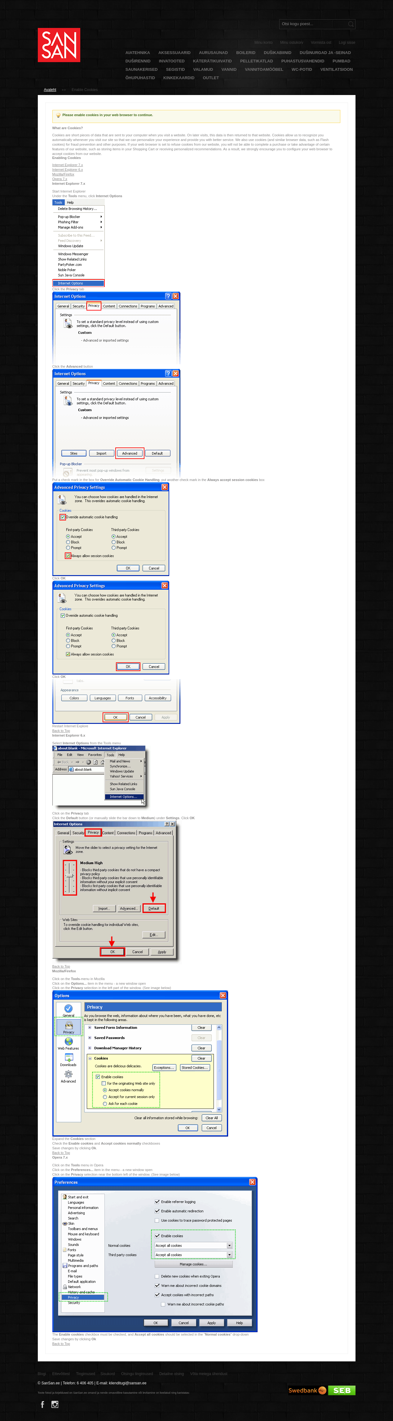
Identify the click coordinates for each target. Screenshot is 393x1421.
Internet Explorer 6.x (67, 169)
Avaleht (50, 90)
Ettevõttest (61, 1374)
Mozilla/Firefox (63, 174)
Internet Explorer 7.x (67, 165)
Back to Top (61, 731)
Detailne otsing (171, 1374)
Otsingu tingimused (137, 1374)
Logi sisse (347, 42)
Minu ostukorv (291, 42)
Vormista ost (321, 42)
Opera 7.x (59, 179)
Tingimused (85, 1374)
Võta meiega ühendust (208, 1374)
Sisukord (107, 1374)
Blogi (42, 1374)
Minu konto (263, 42)
